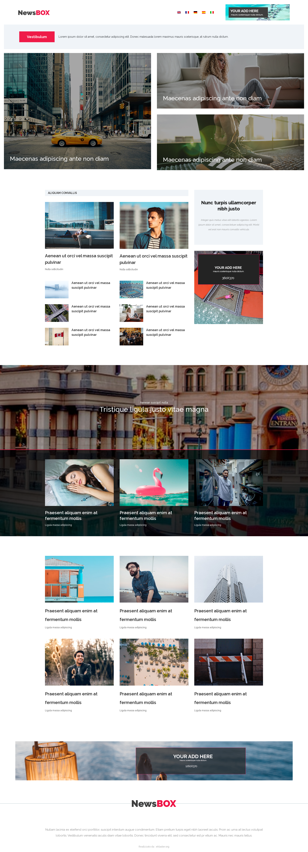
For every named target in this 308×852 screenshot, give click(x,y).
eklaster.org (162, 846)
